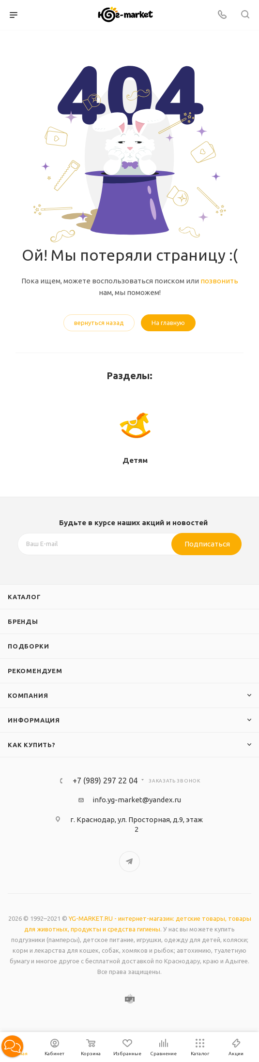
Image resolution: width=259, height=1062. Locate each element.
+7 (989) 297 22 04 (105, 780)
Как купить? (32, 744)
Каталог (24, 596)
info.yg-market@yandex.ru (136, 800)
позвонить (219, 281)
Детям (135, 460)
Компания (28, 695)
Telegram (129, 861)
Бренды (23, 621)
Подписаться (207, 544)
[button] (12, 1046)
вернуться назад (99, 322)
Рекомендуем (35, 670)
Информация (34, 720)
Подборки (28, 646)
